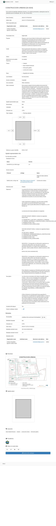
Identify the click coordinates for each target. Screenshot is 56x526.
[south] (20, 144)
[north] (20, 117)
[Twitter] (7, 449)
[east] (35, 130)
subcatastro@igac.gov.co (38, 28)
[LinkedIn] (14, 449)
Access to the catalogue (28, 453)
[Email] (18, 449)
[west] (9, 130)
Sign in (52, 1)
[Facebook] (11, 449)
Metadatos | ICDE (8, 2)
